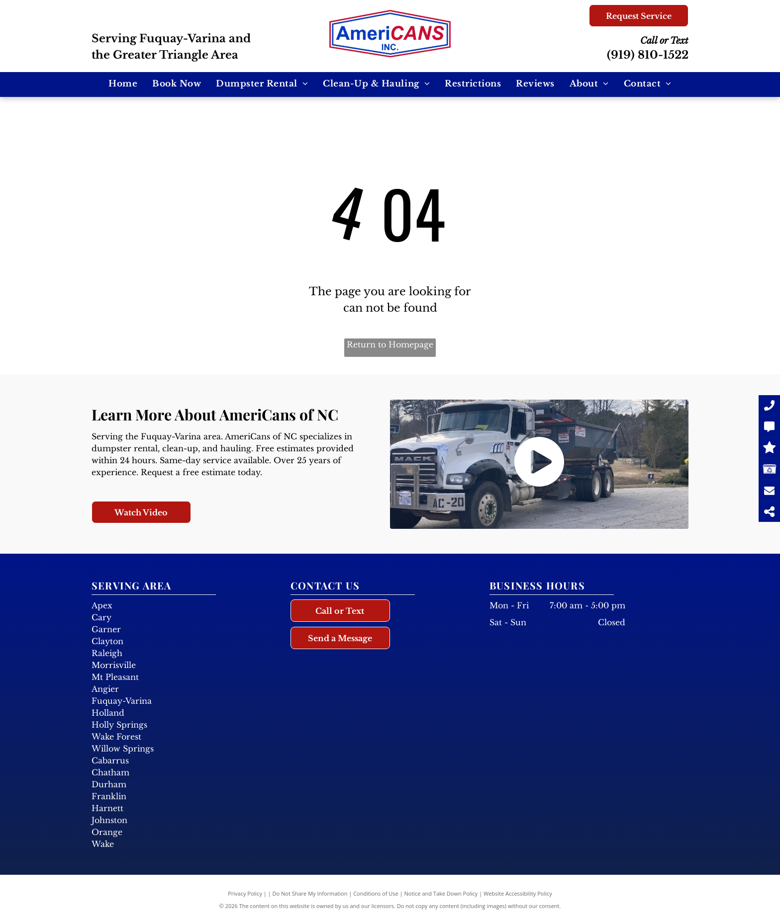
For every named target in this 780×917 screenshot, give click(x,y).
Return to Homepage (390, 344)
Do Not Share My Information (310, 893)
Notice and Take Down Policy (441, 893)
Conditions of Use (375, 893)
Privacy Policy (245, 893)
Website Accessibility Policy (518, 893)
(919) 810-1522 (647, 55)
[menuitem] (123, 84)
